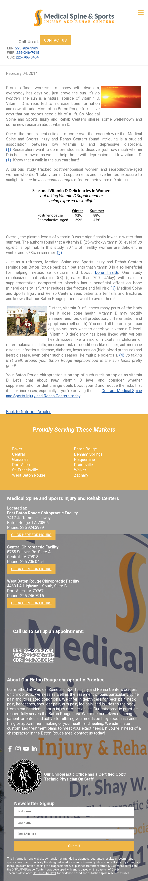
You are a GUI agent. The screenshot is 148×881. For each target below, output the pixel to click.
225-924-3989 (26, 48)
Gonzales (20, 459)
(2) (59, 252)
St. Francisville (25, 470)
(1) (8, 149)
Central (18, 454)
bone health (106, 272)
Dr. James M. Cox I (44, 873)
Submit (74, 846)
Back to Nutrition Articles (28, 411)
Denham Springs (88, 454)
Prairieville (83, 464)
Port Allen (21, 464)
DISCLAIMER (20, 869)
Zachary (81, 475)
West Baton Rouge (28, 475)
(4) (121, 355)
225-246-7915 (27, 53)
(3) (113, 288)
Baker (17, 449)
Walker (80, 470)
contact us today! (89, 733)
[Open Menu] (141, 12)
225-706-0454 (27, 57)
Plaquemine (84, 459)
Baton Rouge (85, 449)
